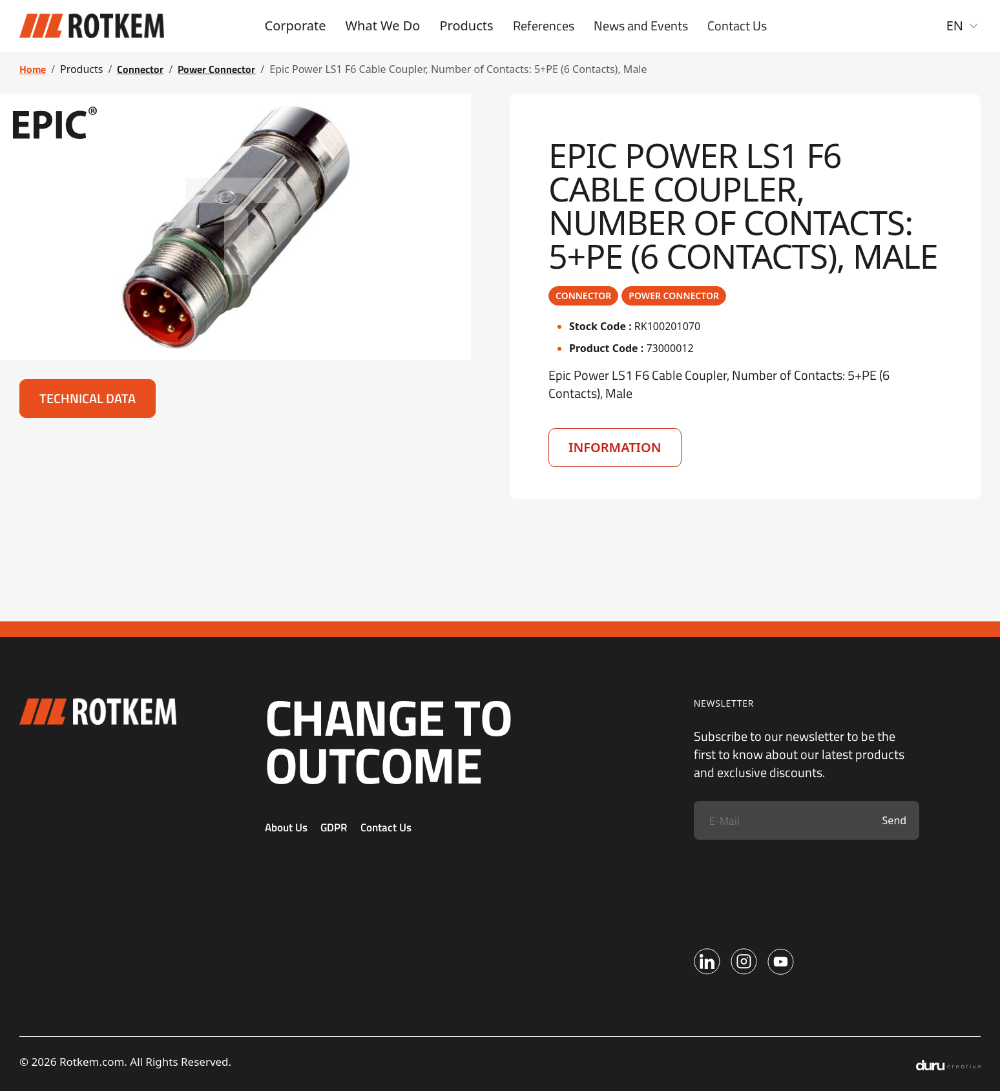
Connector (140, 69)
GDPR (334, 827)
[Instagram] (744, 961)
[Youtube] (780, 961)
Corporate (295, 25)
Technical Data (87, 398)
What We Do (382, 25)
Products (466, 25)
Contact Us (737, 26)
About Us (286, 827)
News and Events (641, 26)
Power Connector (216, 69)
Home (32, 69)
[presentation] (792, 884)
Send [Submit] (894, 820)
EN (963, 25)
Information (614, 447)
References (543, 26)
